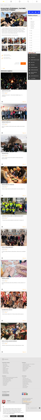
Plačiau (24, 101)
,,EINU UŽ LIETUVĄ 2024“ (6, 90)
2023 (31, 35)
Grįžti (4, 68)
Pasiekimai (31, 65)
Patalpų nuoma (25, 369)
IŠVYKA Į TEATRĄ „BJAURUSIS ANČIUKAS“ (9, 341)
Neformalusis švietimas (26, 365)
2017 (31, 47)
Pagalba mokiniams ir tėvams (27, 366)
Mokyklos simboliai (5, 368)
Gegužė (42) (32, 22)
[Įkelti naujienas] (11, 1)
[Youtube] (25, 394)
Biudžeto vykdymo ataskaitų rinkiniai (8, 378)
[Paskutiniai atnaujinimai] (19, 1)
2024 (31, 33)
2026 (31, 18)
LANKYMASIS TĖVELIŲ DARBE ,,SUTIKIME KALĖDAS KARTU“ (12, 215)
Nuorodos (24, 377)
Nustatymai (6, 416)
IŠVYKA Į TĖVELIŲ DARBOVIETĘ (7, 247)
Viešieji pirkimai (5, 384)
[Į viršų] (39, 408)
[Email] (27, 394)
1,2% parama (32, 78)
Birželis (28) (32, 21)
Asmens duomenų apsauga (26, 379)
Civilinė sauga (25, 385)
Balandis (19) (33, 24)
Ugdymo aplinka (5, 365)
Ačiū (23, 63)
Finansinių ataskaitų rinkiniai (7, 379)
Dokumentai (32, 57)
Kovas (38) (32, 25)
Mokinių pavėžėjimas (33, 70)
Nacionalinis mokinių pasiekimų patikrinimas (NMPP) (10, 377)
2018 (31, 45)
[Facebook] (23, 394)
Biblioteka (32, 62)
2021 (31, 40)
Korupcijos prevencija (26, 384)
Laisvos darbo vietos (33, 76)
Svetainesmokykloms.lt (33, 408)
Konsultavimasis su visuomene (27, 380)
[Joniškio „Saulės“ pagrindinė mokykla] (3, 1)
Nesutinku (13, 416)
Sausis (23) (32, 28)
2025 (31, 30)
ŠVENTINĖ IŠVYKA (5, 153)
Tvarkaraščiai (5, 359)
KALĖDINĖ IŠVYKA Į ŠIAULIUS (7, 309)
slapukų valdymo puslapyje (10, 413)
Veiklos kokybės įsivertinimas (7, 380)
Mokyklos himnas (5, 369)
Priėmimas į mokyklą (6, 373)
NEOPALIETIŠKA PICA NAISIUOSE (8, 184)
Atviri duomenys (25, 387)
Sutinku (20, 416)
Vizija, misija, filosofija (6, 366)
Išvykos (19, 11)
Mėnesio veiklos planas (34, 60)
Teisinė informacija (25, 386)
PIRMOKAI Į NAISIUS (5, 278)
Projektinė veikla (33, 55)
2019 (31, 42)
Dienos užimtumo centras (33, 73)
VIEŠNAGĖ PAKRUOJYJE (6, 122)
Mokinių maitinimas (33, 67)
